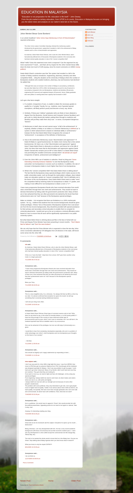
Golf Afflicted (91, 32)
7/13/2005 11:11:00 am (32, 355)
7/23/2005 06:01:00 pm (32, 414)
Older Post (76, 481)
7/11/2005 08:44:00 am (32, 285)
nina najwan (29, 361)
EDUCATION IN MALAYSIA (44, 12)
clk (26, 244)
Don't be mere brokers (42, 224)
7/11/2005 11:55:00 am (32, 343)
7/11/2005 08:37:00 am (32, 259)
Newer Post (25, 481)
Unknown (90, 40)
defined (73, 128)
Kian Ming (90, 38)
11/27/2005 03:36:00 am (32, 458)
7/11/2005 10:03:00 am (32, 304)
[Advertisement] (50, 473)
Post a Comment (28, 462)
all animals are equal (70, 153)
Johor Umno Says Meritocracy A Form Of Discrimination (55, 38)
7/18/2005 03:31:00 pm (32, 394)
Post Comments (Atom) (36, 485)
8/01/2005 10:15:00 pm (32, 447)
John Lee (90, 35)
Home (50, 481)
